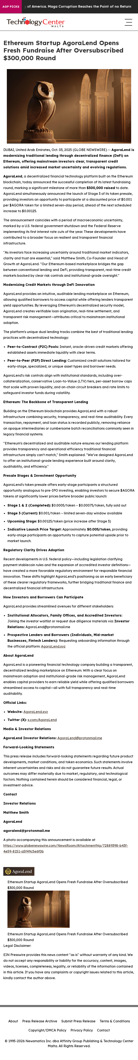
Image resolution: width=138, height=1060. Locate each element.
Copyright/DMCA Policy (47, 1030)
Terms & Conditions (115, 1021)
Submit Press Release (78, 1021)
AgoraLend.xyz (53, 646)
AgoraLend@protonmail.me (79, 738)
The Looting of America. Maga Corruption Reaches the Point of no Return (71, 6)
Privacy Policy (81, 1030)
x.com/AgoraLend (42, 720)
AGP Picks (10, 6)
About (13, 1021)
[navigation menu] (128, 22)
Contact (103, 1030)
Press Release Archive (39, 1021)
